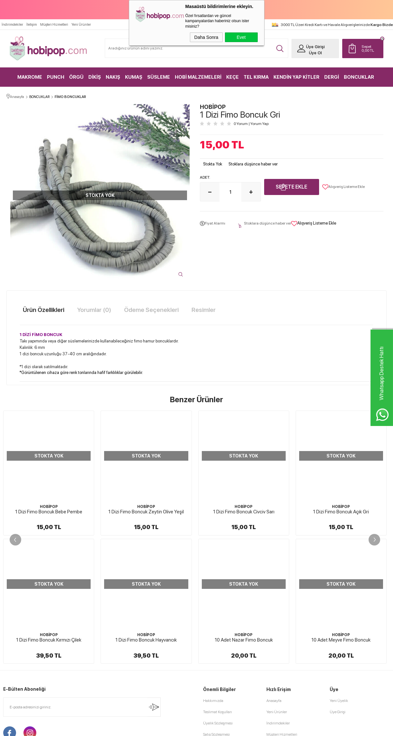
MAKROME (29, 77)
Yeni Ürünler (81, 24)
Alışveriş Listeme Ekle (343, 187)
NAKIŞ (113, 77)
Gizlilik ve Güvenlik (218, 628)
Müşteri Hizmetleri (54, 24)
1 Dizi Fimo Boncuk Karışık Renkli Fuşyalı (341, 512)
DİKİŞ (94, 77)
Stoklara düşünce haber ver (253, 164)
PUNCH (55, 77)
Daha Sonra (206, 37)
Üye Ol (315, 52)
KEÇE (232, 77)
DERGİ (331, 77)
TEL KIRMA (256, 77)
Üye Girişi (315, 46)
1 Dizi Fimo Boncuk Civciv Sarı (146, 512)
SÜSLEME (158, 77)
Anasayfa (273, 572)
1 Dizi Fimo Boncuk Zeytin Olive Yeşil (48, 512)
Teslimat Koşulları (217, 583)
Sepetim (273, 617)
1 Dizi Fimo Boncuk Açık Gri (244, 512)
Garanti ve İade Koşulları (222, 617)
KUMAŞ (133, 77)
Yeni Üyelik (339, 572)
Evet (241, 37)
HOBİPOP (49, 506)
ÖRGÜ (76, 77)
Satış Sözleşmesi (216, 606)
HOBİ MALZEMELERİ (198, 77)
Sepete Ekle (291, 187)
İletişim (31, 24)
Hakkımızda (213, 572)
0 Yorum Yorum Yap (251, 123)
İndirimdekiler (12, 24)
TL (371, 48)
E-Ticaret (179, 728)
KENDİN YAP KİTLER (296, 77)
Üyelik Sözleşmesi (218, 595)
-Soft (164, 728)
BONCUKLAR (359, 77)
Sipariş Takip (276, 628)
